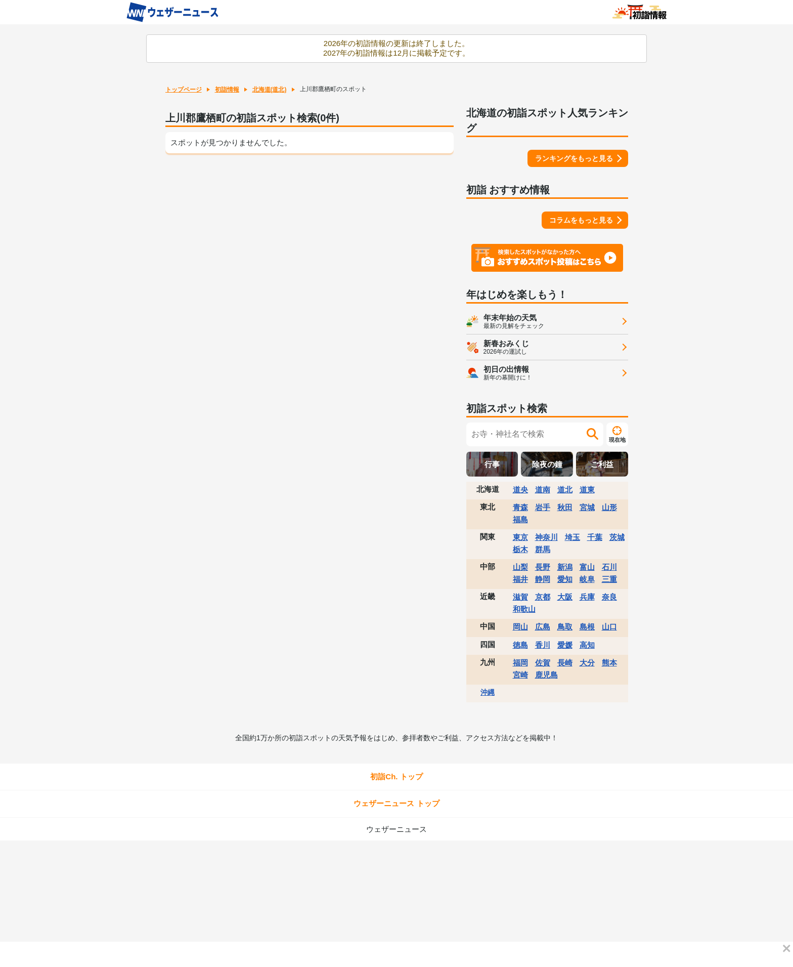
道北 (564, 489)
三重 (609, 579)
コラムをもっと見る (581, 220)
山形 (609, 507)
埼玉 (572, 537)
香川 (542, 645)
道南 (542, 489)
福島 (520, 519)
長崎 (564, 662)
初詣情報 (227, 89)
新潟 (564, 567)
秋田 (564, 507)
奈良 (609, 597)
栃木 (520, 549)
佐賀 (542, 662)
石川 (609, 567)
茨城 (617, 537)
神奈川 (546, 537)
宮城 (587, 507)
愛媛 (564, 645)
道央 (520, 489)
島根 (587, 626)
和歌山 (524, 609)
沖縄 (487, 692)
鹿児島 (546, 674)
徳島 (520, 645)
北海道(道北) (269, 89)
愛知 (564, 579)
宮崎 (520, 674)
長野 (542, 567)
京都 (542, 597)
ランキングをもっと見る (574, 158)
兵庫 (587, 597)
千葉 (594, 537)
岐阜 (587, 579)
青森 (520, 507)
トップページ (183, 89)
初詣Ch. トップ (396, 776)
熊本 (609, 662)
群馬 (542, 549)
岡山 (520, 626)
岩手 (542, 507)
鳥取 (564, 626)
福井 (520, 579)
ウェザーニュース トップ (396, 803)
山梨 (520, 567)
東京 (520, 537)
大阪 (564, 597)
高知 (587, 645)
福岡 (520, 662)
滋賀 (520, 597)
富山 (587, 567)
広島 (542, 626)
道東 (587, 489)
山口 (609, 626)
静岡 (542, 579)
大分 (587, 662)
